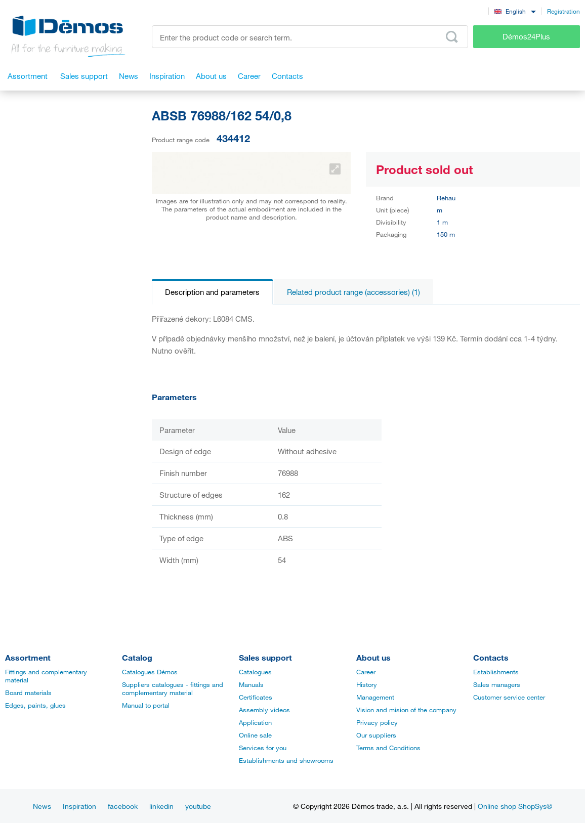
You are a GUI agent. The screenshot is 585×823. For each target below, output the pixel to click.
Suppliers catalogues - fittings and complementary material (172, 688)
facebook (123, 806)
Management (375, 697)
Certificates (255, 697)
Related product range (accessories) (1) (353, 291)
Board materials (28, 692)
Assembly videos (264, 710)
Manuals (251, 684)
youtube (198, 806)
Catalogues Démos (150, 672)
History (366, 684)
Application (255, 722)
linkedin (161, 806)
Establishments (496, 672)
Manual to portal (146, 705)
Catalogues (255, 672)
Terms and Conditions (388, 748)
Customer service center (509, 697)
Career (365, 672)
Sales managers (496, 684)
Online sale (255, 735)
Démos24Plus (526, 36)
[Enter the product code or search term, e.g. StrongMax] (310, 37)
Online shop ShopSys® (515, 806)
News (42, 806)
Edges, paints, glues (35, 705)
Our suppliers (376, 735)
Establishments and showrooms (286, 760)
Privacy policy (377, 722)
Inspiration (79, 806)
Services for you (262, 748)
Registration (563, 11)
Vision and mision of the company (406, 710)
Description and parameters (212, 291)
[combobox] (515, 11)
